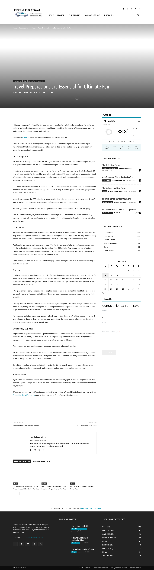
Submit (109, 352)
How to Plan (40, 81)
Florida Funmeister (21, 92)
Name (105, 310)
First (103, 318)
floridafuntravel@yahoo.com (33, 537)
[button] (138, 15)
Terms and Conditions (100, 568)
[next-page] (18, 493)
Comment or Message (110, 332)
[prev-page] (14, 493)
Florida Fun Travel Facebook (24, 395)
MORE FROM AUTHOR (41, 461)
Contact (87, 568)
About (81, 568)
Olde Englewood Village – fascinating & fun (118, 177)
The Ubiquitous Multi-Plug (86, 426)
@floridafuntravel (91, 508)
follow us (25, 137)
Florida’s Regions (91, 15)
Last (116, 318)
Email (104, 322)
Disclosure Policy (135, 568)
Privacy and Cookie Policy (118, 568)
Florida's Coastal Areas (110, 168)
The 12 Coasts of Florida (111, 165)
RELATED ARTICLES (22, 461)
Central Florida (107, 202)
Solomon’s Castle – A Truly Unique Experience (119, 209)
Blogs (33, 28)
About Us (61, 15)
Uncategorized (24, 28)
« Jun (104, 292)
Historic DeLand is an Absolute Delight (116, 199)
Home (51, 15)
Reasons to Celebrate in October (26, 426)
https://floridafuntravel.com (37, 440)
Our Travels (74, 15)
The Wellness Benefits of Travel (113, 188)
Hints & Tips (109, 15)
